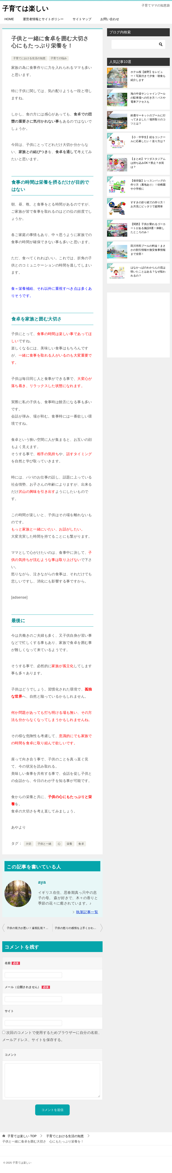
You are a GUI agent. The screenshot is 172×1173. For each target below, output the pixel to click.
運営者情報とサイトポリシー (43, 19)
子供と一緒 (45, 843)
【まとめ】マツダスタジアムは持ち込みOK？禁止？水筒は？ (148, 163)
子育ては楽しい (26, 8)
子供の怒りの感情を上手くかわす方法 (78, 928)
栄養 (69, 843)
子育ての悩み (59, 58)
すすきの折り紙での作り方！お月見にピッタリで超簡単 (148, 204)
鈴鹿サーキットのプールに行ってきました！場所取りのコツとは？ (148, 119)
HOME (9, 19)
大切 (28, 843)
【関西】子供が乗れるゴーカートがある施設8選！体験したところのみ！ (148, 228)
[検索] (138, 44)
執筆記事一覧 (87, 912)
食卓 (81, 843)
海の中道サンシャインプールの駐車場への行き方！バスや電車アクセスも (148, 97)
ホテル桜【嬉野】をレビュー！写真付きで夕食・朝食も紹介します (148, 76)
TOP (22, 1136)
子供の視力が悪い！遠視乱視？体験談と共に (29, 928)
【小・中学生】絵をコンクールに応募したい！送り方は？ (148, 139)
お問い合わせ (109, 19)
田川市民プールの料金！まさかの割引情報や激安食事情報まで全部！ (148, 249)
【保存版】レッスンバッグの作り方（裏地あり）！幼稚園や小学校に (148, 184)
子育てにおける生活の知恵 (29, 58)
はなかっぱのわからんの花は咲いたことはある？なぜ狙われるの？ (148, 271)
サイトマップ (82, 19)
